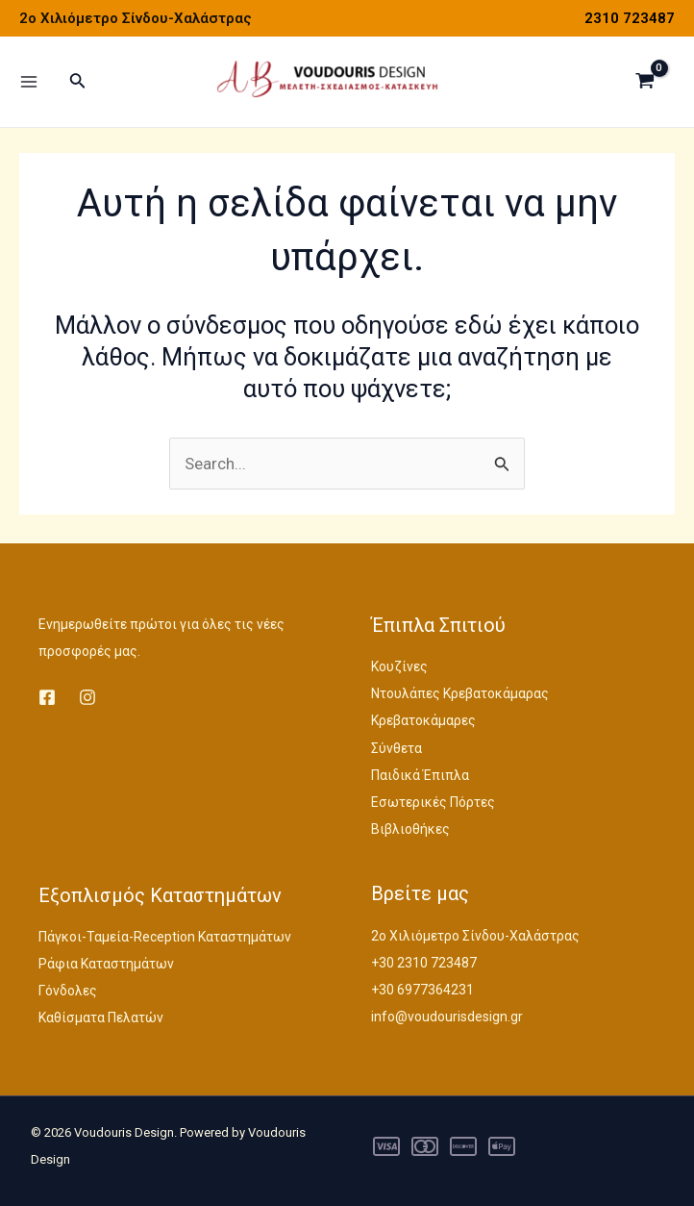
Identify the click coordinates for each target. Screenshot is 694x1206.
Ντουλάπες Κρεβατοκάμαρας (460, 693)
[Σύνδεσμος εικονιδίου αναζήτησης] (78, 84)
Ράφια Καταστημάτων (106, 963)
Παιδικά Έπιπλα (420, 775)
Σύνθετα (396, 748)
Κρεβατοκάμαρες (423, 720)
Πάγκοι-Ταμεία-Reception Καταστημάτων (164, 936)
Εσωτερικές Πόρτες (433, 802)
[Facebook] (47, 697)
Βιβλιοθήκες (410, 829)
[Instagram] (87, 697)
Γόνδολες (67, 990)
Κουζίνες (399, 666)
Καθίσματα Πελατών (100, 1017)
